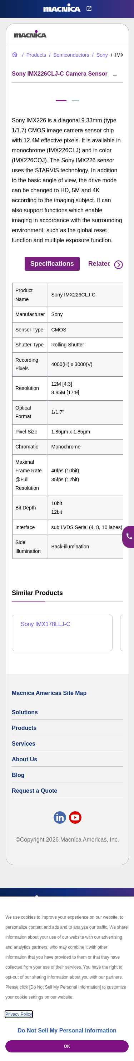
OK (67, 1046)
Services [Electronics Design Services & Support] (23, 744)
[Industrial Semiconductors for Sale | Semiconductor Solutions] (68, 55)
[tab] (61, 100)
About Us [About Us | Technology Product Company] (24, 759)
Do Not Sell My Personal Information (67, 1030)
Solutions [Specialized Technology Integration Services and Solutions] (25, 712)
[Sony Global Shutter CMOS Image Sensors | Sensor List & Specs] (99, 55)
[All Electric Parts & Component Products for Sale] (33, 55)
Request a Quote (34, 791)
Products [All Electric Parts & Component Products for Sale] (24, 728)
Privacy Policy (18, 1014)
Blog (18, 775)
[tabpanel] (67, 421)
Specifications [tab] (52, 263)
